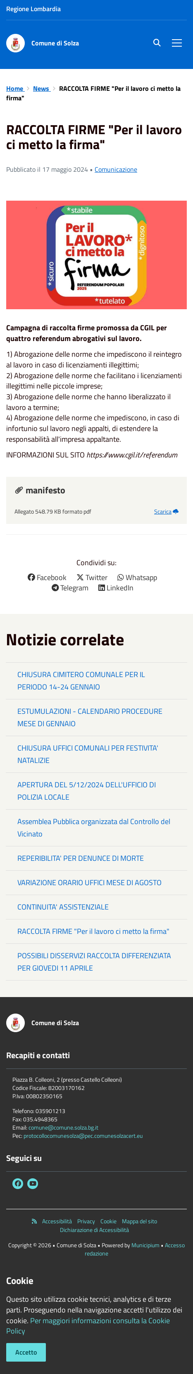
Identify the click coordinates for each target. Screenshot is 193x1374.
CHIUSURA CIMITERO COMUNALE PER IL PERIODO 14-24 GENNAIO (81, 680)
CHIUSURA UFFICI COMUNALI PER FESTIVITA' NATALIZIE (87, 754)
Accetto (26, 1352)
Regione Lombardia (33, 9)
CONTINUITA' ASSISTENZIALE (63, 906)
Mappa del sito (139, 1221)
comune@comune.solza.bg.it (63, 1127)
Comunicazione (116, 169)
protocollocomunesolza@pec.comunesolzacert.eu (83, 1135)
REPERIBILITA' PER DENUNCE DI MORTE (80, 858)
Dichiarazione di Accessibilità (94, 1230)
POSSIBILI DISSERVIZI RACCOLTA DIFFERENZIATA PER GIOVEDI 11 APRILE (94, 962)
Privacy (86, 1221)
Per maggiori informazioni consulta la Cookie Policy (88, 1326)
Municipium (145, 1245)
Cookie (108, 1221)
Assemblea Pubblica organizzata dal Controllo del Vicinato (93, 827)
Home (15, 88)
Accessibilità (57, 1221)
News (42, 88)
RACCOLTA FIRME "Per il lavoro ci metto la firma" (93, 931)
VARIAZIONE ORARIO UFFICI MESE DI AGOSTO (89, 882)
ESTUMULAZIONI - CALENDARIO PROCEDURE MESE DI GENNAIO (89, 717)
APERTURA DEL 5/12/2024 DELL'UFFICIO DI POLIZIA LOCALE (86, 791)
